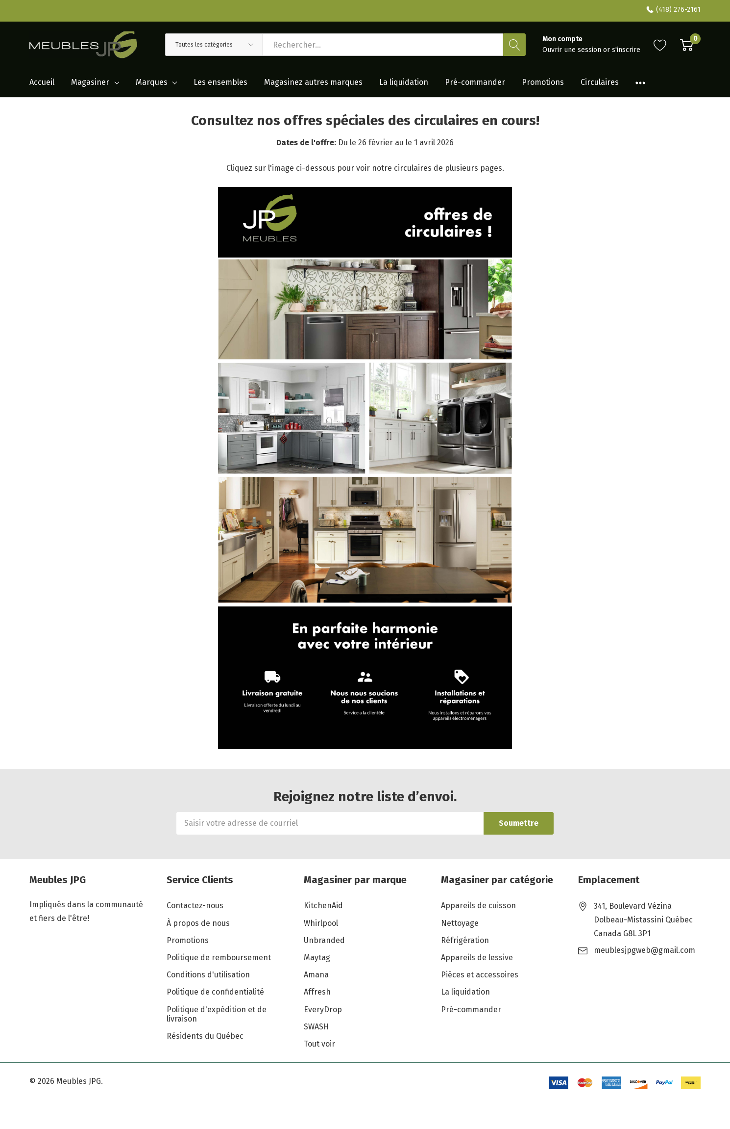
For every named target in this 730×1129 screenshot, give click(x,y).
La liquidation (465, 992)
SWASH (316, 1026)
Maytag (317, 957)
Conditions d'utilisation (208, 974)
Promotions (188, 940)
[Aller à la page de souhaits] (660, 45)
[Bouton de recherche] (514, 44)
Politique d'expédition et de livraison (217, 1014)
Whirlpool (321, 923)
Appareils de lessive (477, 957)
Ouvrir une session (572, 50)
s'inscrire (626, 50)
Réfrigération (465, 940)
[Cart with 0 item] (686, 45)
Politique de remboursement (219, 957)
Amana (316, 974)
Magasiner (90, 82)
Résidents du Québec (205, 1036)
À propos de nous (198, 923)
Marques (152, 82)
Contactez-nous (195, 905)
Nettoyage (460, 923)
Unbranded (324, 940)
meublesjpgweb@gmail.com (644, 950)
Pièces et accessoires (479, 974)
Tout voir (319, 1044)
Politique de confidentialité (215, 992)
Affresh (317, 992)
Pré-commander (471, 1009)
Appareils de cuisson (478, 905)
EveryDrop (323, 1009)
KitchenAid (323, 905)
